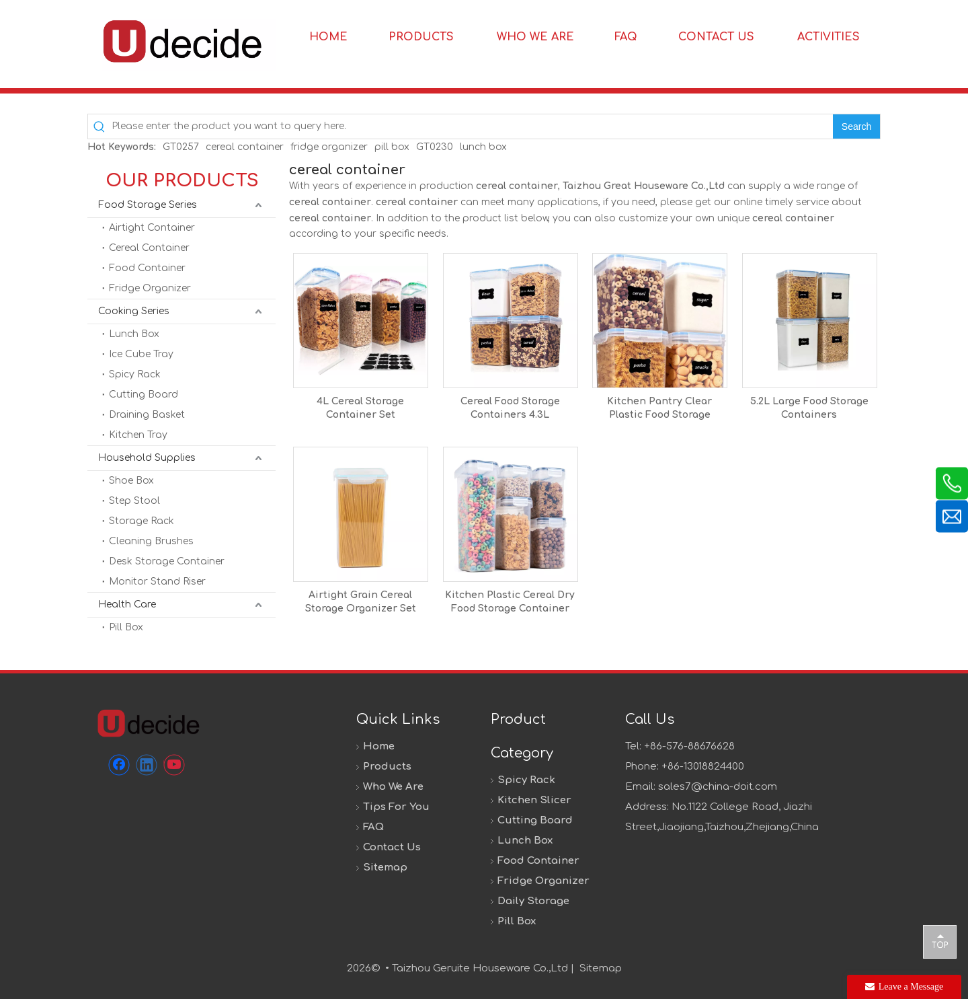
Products (387, 766)
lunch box (483, 147)
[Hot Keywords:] (856, 126)
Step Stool (134, 501)
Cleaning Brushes (151, 541)
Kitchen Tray (138, 435)
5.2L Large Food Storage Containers (809, 408)
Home (379, 746)
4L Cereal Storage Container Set (360, 408)
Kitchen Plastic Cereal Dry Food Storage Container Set (510, 603)
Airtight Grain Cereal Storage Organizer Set (360, 602)
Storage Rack (141, 521)
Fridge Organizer (150, 288)
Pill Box (126, 627)
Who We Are (393, 786)
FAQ (373, 827)
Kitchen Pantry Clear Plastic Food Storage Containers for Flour (659, 409)
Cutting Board (143, 395)
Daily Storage (533, 901)
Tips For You (396, 807)
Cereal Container (149, 248)
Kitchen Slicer (534, 800)
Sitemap (385, 867)
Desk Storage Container (167, 561)
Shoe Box (131, 481)
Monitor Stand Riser (157, 582)
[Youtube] (174, 765)
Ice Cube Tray (141, 354)
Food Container (147, 268)
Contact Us (392, 847)
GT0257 (181, 147)
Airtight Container (152, 228)
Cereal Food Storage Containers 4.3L (510, 408)
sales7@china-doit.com (717, 786)
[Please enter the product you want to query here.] (472, 126)
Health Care (127, 604)
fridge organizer (329, 147)
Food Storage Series (147, 205)
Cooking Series (133, 311)
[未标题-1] (147, 723)
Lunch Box (134, 334)
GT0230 (434, 147)
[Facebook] (119, 765)
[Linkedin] (146, 765)
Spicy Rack (135, 374)
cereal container (245, 147)
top (940, 941)
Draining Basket (147, 415)
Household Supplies (147, 458)
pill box (391, 147)
